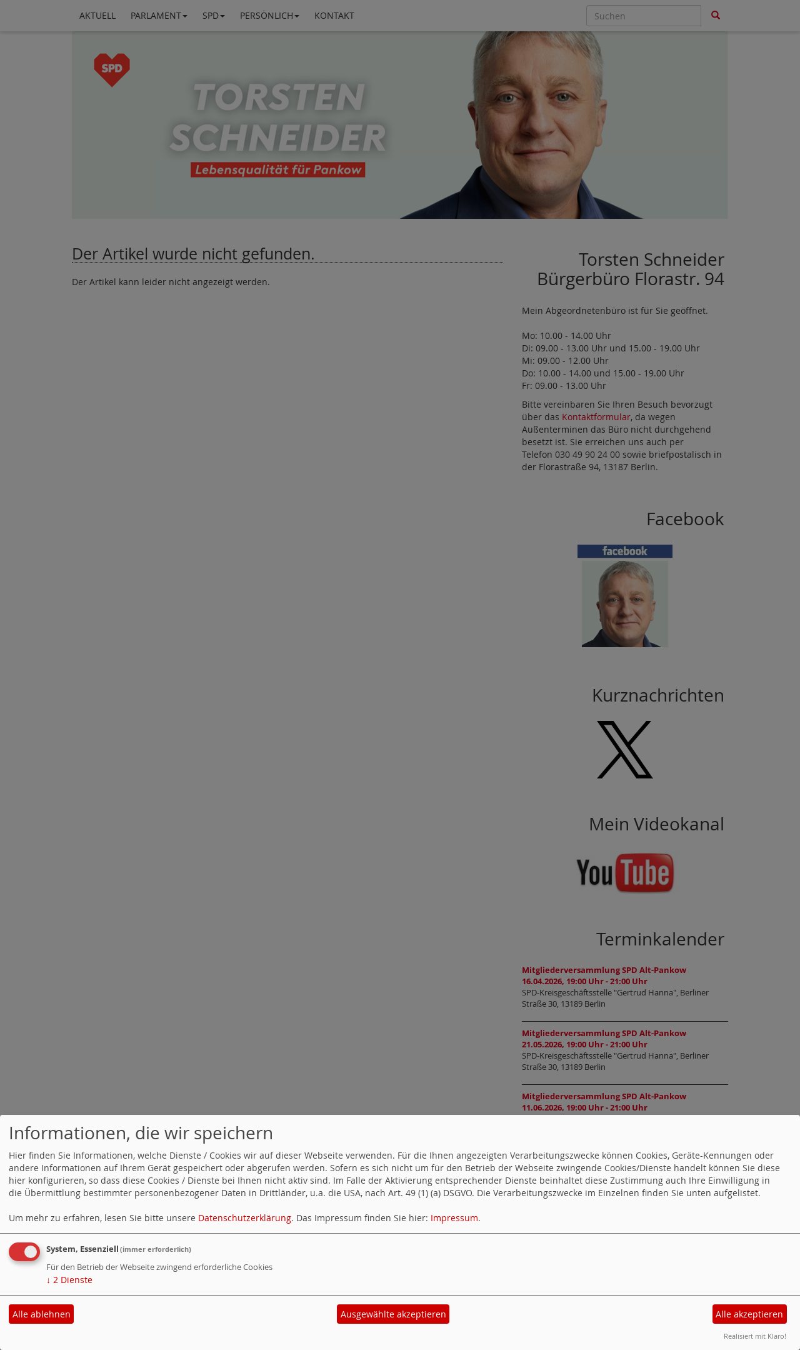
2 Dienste (69, 1280)
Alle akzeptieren (749, 1314)
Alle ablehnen (41, 1314)
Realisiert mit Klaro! (755, 1336)
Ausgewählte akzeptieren (393, 1314)
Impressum (454, 1218)
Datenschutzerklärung (244, 1218)
